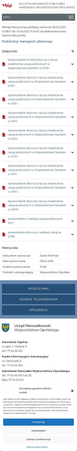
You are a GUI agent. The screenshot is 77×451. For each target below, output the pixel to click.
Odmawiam (39, 430)
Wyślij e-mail (51, 290)
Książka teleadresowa (39, 299)
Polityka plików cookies (37, 446)
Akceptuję (38, 421)
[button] (72, 390)
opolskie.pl (38, 310)
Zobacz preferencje (38, 439)
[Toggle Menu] (71, 17)
